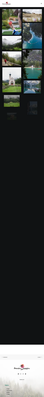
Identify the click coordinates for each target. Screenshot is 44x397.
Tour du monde (9, 390)
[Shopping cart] (38, 3)
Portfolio (8, 392)
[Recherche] (36, 3)
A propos (8, 394)
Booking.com (22, 379)
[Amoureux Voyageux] (6, 4)
